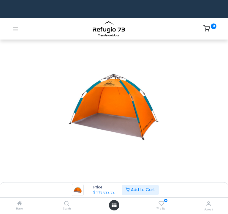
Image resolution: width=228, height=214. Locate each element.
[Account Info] (208, 203)
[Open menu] (114, 205)
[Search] (66, 204)
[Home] (19, 204)
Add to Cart (140, 190)
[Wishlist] (161, 203)
